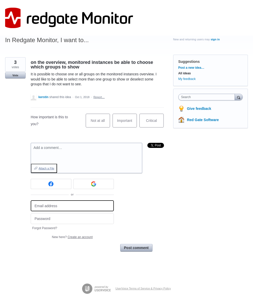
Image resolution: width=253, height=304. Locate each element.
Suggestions (189, 62)
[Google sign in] (93, 184)
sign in (215, 39)
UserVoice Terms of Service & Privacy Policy (143, 288)
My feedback (187, 79)
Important (127, 123)
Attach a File (46, 168)
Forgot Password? (44, 228)
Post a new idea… (191, 67)
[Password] (72, 218)
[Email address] (72, 205)
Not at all (100, 123)
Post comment (136, 248)
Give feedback (199, 109)
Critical (155, 123)
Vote (15, 75)
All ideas (184, 73)
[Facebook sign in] (51, 184)
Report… (99, 97)
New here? (72, 237)
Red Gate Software (203, 120)
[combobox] (208, 97)
